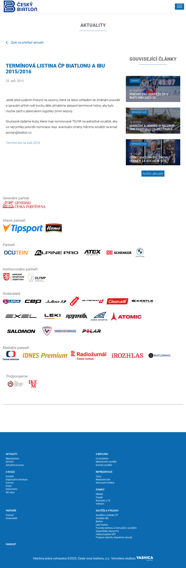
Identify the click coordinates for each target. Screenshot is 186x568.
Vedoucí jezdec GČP (106, 534)
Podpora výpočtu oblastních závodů (114, 537)
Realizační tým (103, 479)
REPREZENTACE (104, 472)
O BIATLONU (102, 454)
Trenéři (99, 497)
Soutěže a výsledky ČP (107, 515)
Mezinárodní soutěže (106, 461)
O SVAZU (10, 472)
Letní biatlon (102, 525)
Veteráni (100, 503)
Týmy (98, 476)
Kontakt (10, 476)
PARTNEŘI (11, 510)
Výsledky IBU (102, 518)
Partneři (10, 515)
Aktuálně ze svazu (15, 465)
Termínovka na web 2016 (23, 143)
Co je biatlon (102, 458)
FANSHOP (11, 544)
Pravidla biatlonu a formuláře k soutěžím (116, 528)
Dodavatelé (11, 518)
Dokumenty (11, 489)
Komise (9, 482)
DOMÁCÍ (100, 489)
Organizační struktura (16, 479)
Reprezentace (12, 458)
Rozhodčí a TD (103, 500)
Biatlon (99, 521)
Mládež (99, 494)
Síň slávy (10, 492)
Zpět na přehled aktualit (25, 42)
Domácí (10, 461)
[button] (179, 7)
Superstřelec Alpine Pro (107, 531)
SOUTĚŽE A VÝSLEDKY (107, 510)
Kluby (9, 486)
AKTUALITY (11, 454)
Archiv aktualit (153, 173)
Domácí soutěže (104, 465)
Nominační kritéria (105, 482)
